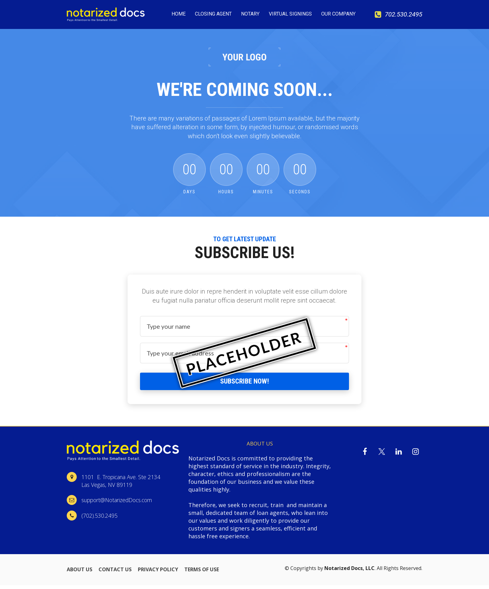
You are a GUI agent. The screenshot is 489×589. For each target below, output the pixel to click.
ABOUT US (79, 574)
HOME (179, 14)
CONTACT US (115, 574)
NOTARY (250, 14)
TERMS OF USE (201, 574)
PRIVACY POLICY (158, 574)
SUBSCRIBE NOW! (245, 383)
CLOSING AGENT (213, 14)
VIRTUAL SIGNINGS (290, 14)
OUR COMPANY (338, 14)
